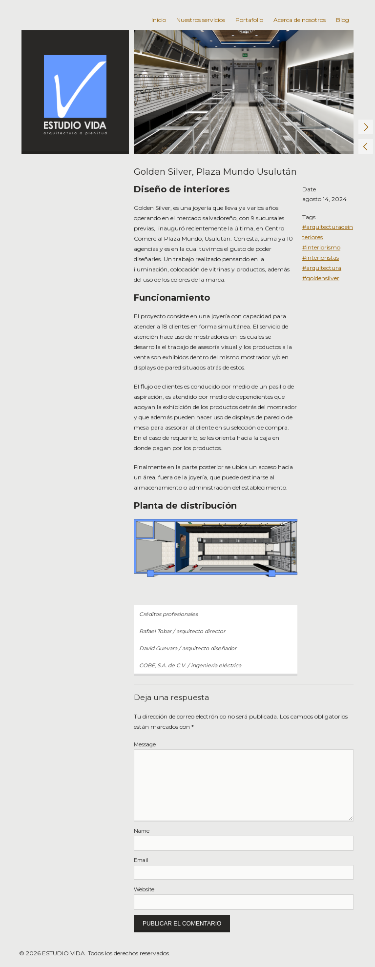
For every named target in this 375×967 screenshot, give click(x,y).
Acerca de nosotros (299, 19)
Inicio (158, 19)
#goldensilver (320, 278)
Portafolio (249, 19)
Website (144, 889)
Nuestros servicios (200, 19)
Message (145, 744)
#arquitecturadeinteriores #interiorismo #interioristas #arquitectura (327, 247)
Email (141, 860)
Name (141, 831)
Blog (342, 19)
